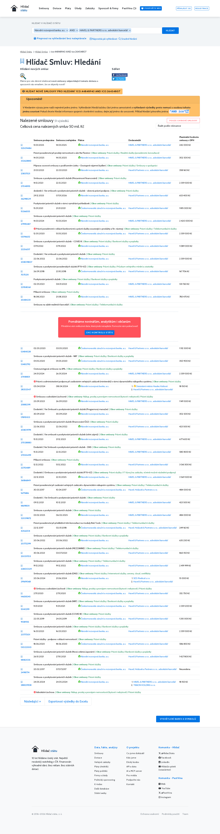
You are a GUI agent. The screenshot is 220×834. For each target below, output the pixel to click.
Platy (68, 8)
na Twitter (120, 79)
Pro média (132, 775)
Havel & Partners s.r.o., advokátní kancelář (148, 170)
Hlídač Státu (26, 51)
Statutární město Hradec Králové (152, 386)
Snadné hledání (128, 39)
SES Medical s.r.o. (141, 578)
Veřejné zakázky (102, 762)
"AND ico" (179, 111)
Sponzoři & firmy (108, 8)
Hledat (170, 30)
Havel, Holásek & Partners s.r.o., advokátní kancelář (152, 527)
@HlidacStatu (166, 753)
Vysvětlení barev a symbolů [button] (178, 719)
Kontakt (130, 784)
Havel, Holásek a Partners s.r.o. (143, 489)
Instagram (165, 797)
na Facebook (121, 75)
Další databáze (101, 788)
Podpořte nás (151, 8)
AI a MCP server (134, 771)
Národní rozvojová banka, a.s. (95, 145)
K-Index (98, 784)
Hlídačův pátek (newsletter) (167, 768)
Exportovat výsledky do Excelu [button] (68, 701)
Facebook (165, 757)
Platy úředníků (101, 766)
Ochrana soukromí (149, 814)
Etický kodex (133, 762)
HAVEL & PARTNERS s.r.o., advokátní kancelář (149, 145)
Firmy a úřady (101, 775)
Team (185, 814)
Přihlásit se (184, 8)
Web (162, 784)
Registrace (201, 8)
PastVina (129, 8)
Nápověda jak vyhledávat (103, 39)
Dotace (57, 8)
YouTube (164, 788)
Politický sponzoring (104, 779)
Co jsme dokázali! (135, 753)
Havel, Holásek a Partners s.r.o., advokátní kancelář (152, 669)
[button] (71, 91)
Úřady (78, 8)
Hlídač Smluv (41, 51)
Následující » (32, 701)
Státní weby (100, 793)
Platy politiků (100, 771)
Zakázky (90, 8)
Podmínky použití (171, 814)
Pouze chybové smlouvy (183, 120)
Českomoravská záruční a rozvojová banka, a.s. (103, 208)
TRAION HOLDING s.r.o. (144, 685)
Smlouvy (44, 8)
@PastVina (165, 792)
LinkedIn (164, 762)
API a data (131, 766)
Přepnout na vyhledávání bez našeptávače (60, 38)
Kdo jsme (131, 757)
